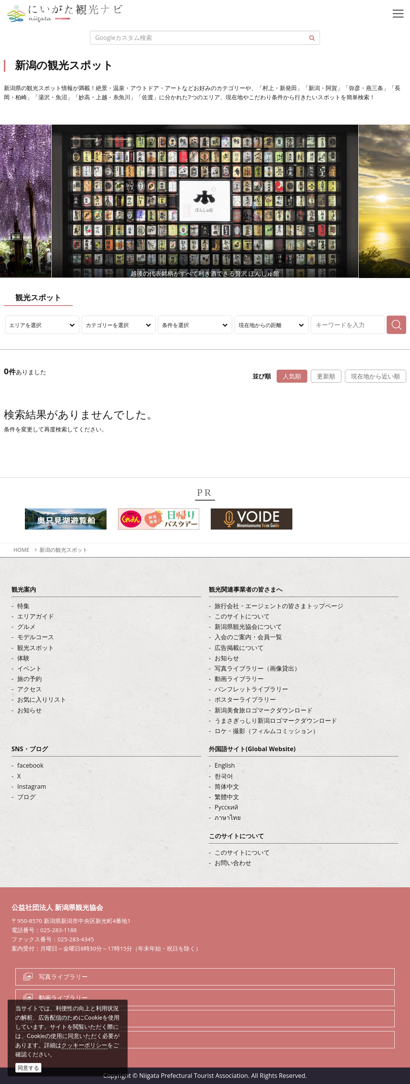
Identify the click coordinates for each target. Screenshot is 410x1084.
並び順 (262, 376)
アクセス (29, 689)
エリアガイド (35, 616)
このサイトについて (242, 616)
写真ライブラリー (63, 976)
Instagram (31, 786)
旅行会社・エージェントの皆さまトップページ (279, 606)
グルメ (26, 626)
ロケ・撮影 (54, 1018)
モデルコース (35, 637)
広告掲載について (239, 647)
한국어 (224, 776)
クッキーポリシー (84, 1045)
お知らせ (29, 710)
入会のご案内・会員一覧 (248, 637)
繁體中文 (227, 797)
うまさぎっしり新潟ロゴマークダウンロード (276, 720)
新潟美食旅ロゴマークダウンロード (264, 710)
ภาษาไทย (228, 817)
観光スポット (35, 647)
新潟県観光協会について (248, 626)
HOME (21, 549)
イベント (29, 668)
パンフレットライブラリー (251, 689)
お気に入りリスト (41, 699)
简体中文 (227, 786)
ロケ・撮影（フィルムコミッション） (267, 731)
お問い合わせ (233, 863)
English (225, 765)
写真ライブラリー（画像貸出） (257, 668)
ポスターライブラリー (245, 699)
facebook (30, 765)
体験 (23, 658)
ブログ (26, 797)
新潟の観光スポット (63, 549)
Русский (226, 807)
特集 (23, 606)
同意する (28, 1067)
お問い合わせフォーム (69, 1039)
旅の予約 (29, 678)
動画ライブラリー (239, 678)
